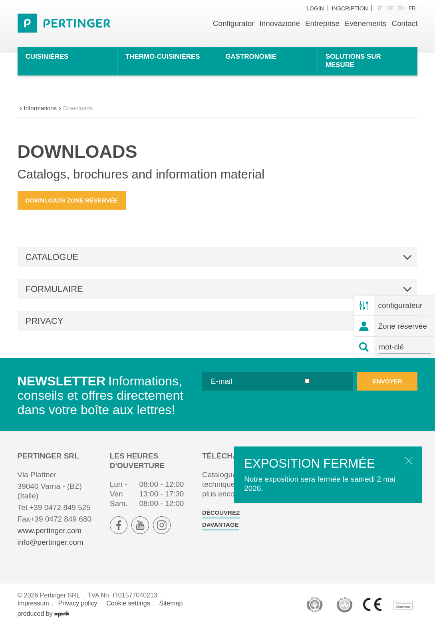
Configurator (232, 23)
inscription (350, 9)
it (379, 9)
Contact (404, 23)
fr (412, 9)
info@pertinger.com (50, 547)
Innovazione (278, 23)
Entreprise (321, 23)
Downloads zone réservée (72, 204)
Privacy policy (77, 607)
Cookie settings (128, 607)
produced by (44, 618)
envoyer (387, 385)
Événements (365, 23)
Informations (40, 112)
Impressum (33, 607)
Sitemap (171, 607)
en (401, 9)
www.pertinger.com (50, 535)
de (389, 9)
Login (315, 9)
